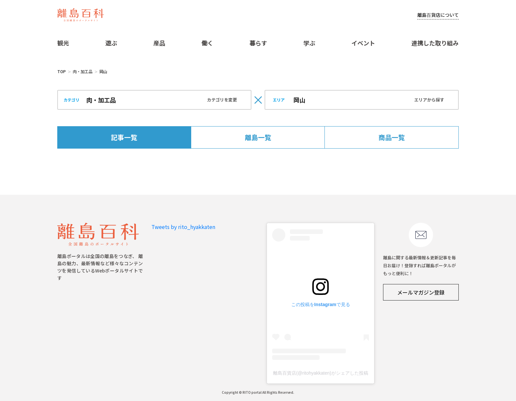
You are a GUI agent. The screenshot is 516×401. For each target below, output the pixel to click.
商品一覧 (391, 137)
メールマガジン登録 (421, 292)
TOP (61, 71)
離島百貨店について (438, 15)
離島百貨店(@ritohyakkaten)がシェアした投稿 (320, 373)
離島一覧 (258, 137)
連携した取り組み (435, 43)
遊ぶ (111, 43)
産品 (159, 43)
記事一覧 (124, 137)
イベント (363, 43)
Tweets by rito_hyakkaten (183, 227)
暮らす (258, 43)
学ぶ (309, 43)
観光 (63, 43)
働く (207, 43)
